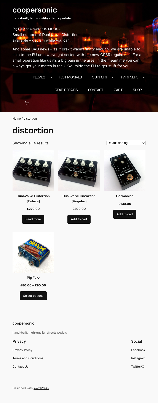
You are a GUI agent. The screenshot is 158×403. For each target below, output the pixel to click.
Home (17, 118)
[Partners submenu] (144, 77)
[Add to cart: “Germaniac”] (124, 214)
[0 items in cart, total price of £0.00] (26, 103)
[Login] (16, 103)
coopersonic (35, 9)
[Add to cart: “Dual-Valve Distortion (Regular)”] (79, 219)
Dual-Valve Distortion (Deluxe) (33, 198)
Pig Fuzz (33, 278)
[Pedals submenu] (51, 77)
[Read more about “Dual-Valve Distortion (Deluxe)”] (33, 219)
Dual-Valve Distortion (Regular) (79, 198)
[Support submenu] (113, 77)
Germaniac (124, 196)
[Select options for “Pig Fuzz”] (33, 295)
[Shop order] (126, 143)
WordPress (41, 388)
